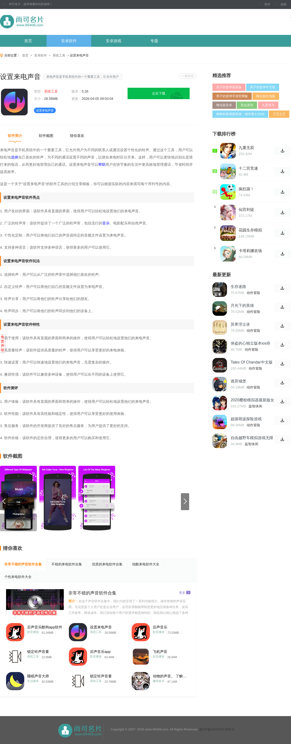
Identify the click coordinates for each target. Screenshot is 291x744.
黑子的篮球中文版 (262, 87)
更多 (184, 592)
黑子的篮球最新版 (229, 87)
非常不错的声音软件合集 (23, 564)
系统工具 (59, 55)
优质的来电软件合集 (107, 564)
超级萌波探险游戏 (246, 419)
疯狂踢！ (246, 189)
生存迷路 (238, 287)
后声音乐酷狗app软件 (44, 627)
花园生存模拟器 (250, 230)
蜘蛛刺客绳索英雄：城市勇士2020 (240, 114)
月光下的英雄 (242, 305)
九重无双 (246, 148)
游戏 (283, 4)
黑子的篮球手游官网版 (232, 96)
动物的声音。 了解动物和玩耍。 (171, 676)
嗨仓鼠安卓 (224, 105)
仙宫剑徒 (246, 209)
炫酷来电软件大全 (145, 564)
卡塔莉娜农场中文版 (250, 251)
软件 (267, 4)
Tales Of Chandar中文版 (252, 362)
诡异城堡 (238, 381)
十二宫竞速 (248, 168)
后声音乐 (160, 627)
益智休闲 (255, 406)
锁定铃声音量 (38, 651)
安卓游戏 (113, 41)
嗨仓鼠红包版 (265, 96)
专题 (154, 41)
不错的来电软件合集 (66, 564)
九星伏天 (268, 105)
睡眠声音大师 (38, 676)
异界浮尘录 (240, 324)
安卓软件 (69, 41)
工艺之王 (279, 114)
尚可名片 (48, 22)
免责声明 (2, 343)
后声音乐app (100, 651)
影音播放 (33, 632)
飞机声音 (160, 651)
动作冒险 (253, 293)
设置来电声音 (101, 627)
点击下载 (158, 93)
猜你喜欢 (77, 136)
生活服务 (33, 681)
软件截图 (46, 136)
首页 (28, 41)
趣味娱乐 (158, 681)
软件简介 (15, 136)
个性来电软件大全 (18, 577)
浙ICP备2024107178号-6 (216, 729)
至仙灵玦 (247, 105)
